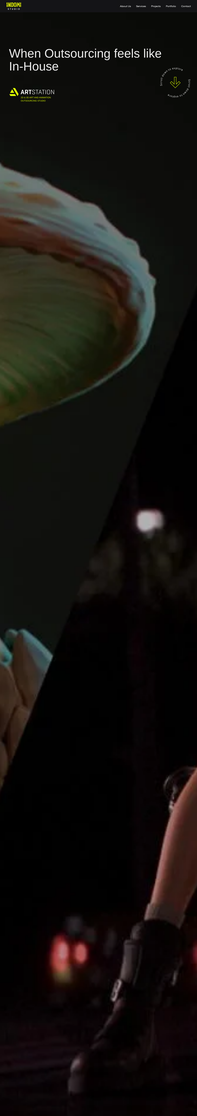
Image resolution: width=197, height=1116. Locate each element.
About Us (125, 6)
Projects (156, 6)
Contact (186, 6)
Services (141, 6)
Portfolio (171, 6)
